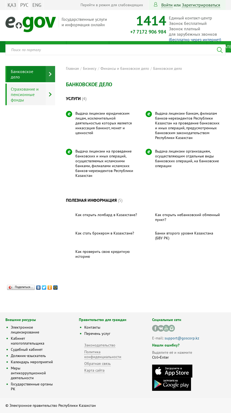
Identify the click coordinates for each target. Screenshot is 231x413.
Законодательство (99, 345)
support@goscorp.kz (182, 338)
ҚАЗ (12, 5)
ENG (36, 5)
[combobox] (115, 49)
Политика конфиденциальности (102, 354)
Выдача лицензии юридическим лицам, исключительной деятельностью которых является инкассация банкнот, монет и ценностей (103, 123)
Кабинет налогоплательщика (27, 341)
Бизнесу (89, 68)
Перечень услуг (97, 333)
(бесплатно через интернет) (195, 39)
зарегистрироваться (201, 5)
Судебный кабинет (27, 349)
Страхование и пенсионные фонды (25, 94)
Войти (167, 5)
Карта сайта (94, 370)
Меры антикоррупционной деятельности (28, 373)
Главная (72, 68)
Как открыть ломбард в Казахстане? (106, 214)
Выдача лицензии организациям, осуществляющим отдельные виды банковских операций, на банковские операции (187, 158)
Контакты (92, 327)
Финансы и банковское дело (125, 68)
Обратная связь (97, 363)
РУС (24, 5)
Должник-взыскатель (28, 355)
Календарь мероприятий (32, 361)
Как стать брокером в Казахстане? (104, 233)
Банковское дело (167, 68)
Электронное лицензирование (25, 330)
